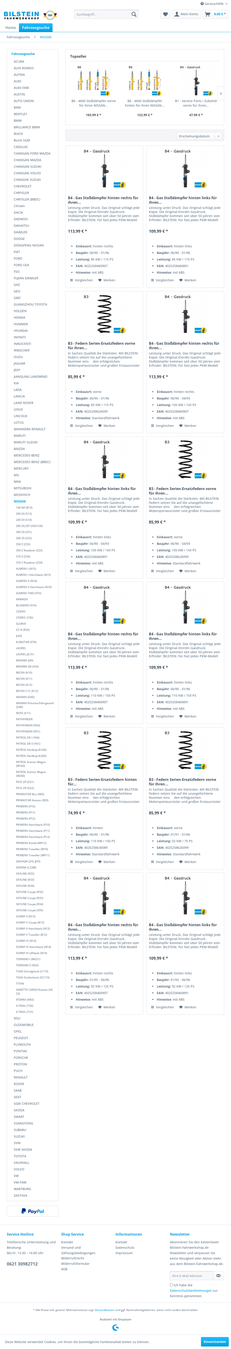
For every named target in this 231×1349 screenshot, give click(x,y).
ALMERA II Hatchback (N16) (34, 587)
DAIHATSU (21, 225)
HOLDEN (20, 311)
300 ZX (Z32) (24, 538)
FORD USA (21, 265)
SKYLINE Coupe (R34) (29, 904)
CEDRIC (21, 611)
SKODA (19, 1110)
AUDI (17, 81)
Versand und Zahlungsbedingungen (78, 1250)
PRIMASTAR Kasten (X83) (32, 800)
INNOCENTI (22, 344)
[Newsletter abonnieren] (218, 1275)
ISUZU (18, 357)
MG (16, 475)
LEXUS (18, 409)
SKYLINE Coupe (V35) (29, 910)
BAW (17, 107)
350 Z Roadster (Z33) (29, 550)
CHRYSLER (21, 193)
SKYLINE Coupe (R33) (29, 898)
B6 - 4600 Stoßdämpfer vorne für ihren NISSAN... (94, 103)
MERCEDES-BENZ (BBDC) (32, 462)
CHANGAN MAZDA (27, 160)
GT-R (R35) (23, 630)
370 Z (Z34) (23, 556)
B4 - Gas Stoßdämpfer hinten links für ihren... (183, 200)
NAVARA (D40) (25, 697)
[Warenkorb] (215, 14)
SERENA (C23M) (26, 867)
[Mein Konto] (186, 14)
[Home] (10, 27)
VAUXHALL (21, 1162)
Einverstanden (215, 1341)
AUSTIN (19, 94)
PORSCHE (21, 1057)
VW (16, 1176)
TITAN (20, 983)
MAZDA (19, 449)
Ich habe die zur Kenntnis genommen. (194, 1290)
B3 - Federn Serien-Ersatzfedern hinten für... (102, 781)
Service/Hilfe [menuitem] (212, 4)
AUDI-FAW (21, 88)
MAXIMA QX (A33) (27, 666)
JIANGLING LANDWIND (30, 376)
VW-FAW (20, 1182)
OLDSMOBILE (24, 1025)
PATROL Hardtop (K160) (31, 750)
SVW (17, 1143)
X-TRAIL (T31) (24, 1012)
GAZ (17, 284)
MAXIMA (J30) (24, 660)
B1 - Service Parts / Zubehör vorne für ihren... (196, 103)
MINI (17, 481)
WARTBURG (22, 1189)
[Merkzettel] (165, 14)
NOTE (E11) (23, 713)
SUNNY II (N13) (25, 916)
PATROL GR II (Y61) (28, 744)
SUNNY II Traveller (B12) (31, 935)
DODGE (19, 239)
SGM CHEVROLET (26, 1103)
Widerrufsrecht (72, 1258)
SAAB (18, 1090)
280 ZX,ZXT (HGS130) (29, 526)
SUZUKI (19, 1136)
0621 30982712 (22, 1264)
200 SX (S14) (24, 520)
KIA (16, 383)
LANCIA (19, 396)
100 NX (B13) (24, 507)
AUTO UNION (24, 101)
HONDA (19, 317)
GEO (17, 291)
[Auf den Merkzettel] (106, 280)
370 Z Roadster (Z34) (29, 562)
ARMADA (22, 599)
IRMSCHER (22, 350)
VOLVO (19, 1169)
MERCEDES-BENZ (26, 455)
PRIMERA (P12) (25, 818)
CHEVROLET (23, 186)
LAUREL (21, 648)
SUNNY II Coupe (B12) (30, 922)
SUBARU (20, 1130)
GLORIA (21, 624)
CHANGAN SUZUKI (27, 166)
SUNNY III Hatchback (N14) (33, 947)
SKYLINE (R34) (25, 886)
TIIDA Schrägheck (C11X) (32, 971)
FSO (17, 271)
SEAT (17, 1097)
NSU (17, 1018)
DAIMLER (20, 232)
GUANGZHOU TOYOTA (30, 304)
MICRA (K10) (24, 672)
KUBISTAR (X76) (26, 642)
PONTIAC (21, 1051)
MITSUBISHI (22, 488)
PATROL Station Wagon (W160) (31, 764)
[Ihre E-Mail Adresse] (191, 1275)
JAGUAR (19, 363)
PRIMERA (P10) (25, 806)
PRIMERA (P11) (25, 812)
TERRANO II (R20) (27, 965)
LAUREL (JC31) (25, 654)
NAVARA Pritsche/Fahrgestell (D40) (35, 705)
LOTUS (19, 422)
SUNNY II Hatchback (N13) (33, 928)
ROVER (19, 1084)
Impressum (124, 1253)
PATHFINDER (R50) (28, 725)
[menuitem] (106, 14)
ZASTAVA (20, 1195)
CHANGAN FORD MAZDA (32, 153)
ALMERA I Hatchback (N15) (33, 575)
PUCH (18, 1071)
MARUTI (20, 435)
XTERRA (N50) (25, 1000)
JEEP (17, 370)
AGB (64, 1269)
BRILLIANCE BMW (27, 127)
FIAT (17, 252)
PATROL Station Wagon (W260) (31, 774)
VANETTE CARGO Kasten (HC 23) (34, 991)
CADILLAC (21, 147)
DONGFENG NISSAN (29, 245)
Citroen (19, 206)
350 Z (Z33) (23, 544)
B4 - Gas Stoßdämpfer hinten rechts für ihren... (103, 200)
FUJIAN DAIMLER (26, 278)
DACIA (18, 212)
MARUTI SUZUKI (26, 442)
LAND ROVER (23, 403)
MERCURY (21, 468)
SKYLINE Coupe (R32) (29, 892)
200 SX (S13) (24, 514)
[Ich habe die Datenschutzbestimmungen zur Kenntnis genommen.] (171, 1284)
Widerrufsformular (75, 1263)
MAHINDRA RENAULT (30, 429)
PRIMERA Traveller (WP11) (33, 855)
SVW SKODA (23, 1149)
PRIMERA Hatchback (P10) (33, 825)
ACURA (19, 61)
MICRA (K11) (24, 679)
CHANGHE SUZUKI (27, 179)
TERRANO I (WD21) (28, 959)
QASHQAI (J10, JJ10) (28, 861)
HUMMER (21, 324)
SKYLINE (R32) (25, 873)
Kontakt (67, 1242)
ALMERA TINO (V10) (28, 593)
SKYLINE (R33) (25, 880)
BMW (18, 120)
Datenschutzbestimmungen (191, 1290)
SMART (19, 1117)
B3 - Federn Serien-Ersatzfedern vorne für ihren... (101, 345)
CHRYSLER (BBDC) (27, 199)
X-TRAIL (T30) (24, 1006)
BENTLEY (20, 114)
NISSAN (20, 501)
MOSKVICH (22, 495)
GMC (17, 298)
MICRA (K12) (24, 685)
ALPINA (19, 74)
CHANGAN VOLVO (27, 173)
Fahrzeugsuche (23, 54)
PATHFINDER (24, 719)
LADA (18, 389)
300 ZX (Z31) (24, 532)
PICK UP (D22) (25, 788)
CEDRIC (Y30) (24, 617)
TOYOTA (20, 1156)
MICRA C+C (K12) (27, 691)
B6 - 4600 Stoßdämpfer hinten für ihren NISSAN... (144, 103)
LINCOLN (20, 416)
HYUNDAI (21, 330)
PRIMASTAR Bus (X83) (30, 794)
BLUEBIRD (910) (26, 605)
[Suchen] (134, 14)
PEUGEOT (21, 1038)
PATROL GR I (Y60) (27, 737)
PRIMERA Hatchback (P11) (33, 831)
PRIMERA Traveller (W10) (32, 849)
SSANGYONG (23, 1123)
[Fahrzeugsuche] (36, 27)
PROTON (20, 1064)
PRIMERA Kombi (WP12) (31, 843)
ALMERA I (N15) (26, 569)
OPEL (18, 1031)
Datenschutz (125, 1247)
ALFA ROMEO (24, 68)
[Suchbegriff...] (106, 14)
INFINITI (20, 337)
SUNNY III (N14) (26, 941)
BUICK (18, 134)
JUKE (19, 636)
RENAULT (21, 1077)
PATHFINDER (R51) (28, 731)
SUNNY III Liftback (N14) (31, 953)
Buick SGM (22, 140)
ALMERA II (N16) (26, 581)
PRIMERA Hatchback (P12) (33, 837)
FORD (18, 258)
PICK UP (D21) (25, 782)
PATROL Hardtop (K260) (31, 756)
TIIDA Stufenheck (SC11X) (33, 977)
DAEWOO (21, 219)
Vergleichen (81, 280)
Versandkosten (104, 1310)
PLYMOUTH (22, 1044)
